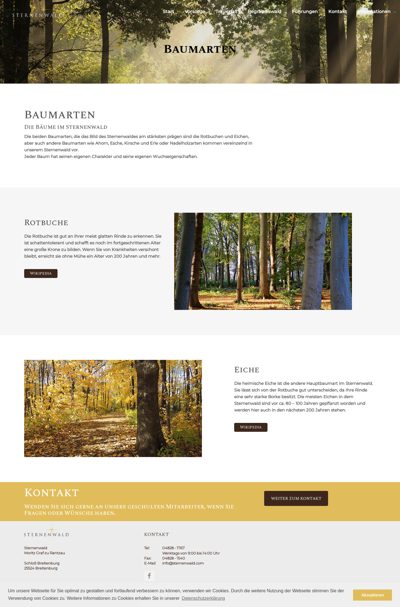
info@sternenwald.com (183, 563)
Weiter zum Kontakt (296, 498)
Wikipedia (41, 273)
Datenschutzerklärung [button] (203, 598)
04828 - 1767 (173, 548)
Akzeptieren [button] (372, 595)
